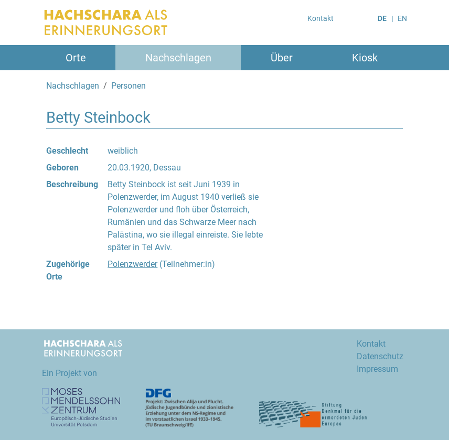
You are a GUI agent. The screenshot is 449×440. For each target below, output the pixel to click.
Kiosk (365, 57)
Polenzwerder (132, 264)
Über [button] (282, 57)
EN (402, 18)
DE (382, 18)
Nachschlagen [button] (178, 57)
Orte (76, 57)
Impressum (377, 369)
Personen (128, 86)
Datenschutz (380, 356)
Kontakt (320, 18)
